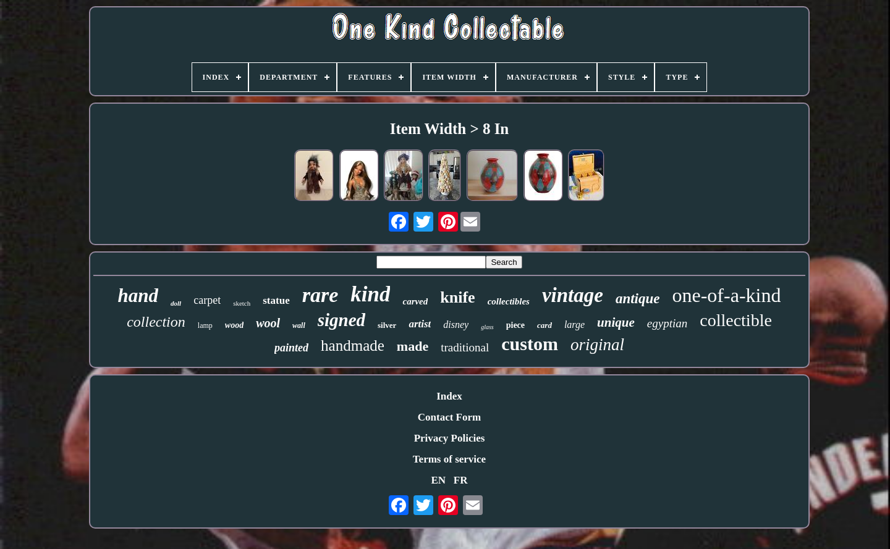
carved (415, 301)
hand (138, 295)
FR (461, 480)
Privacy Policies (449, 438)
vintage (572, 295)
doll (176, 303)
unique (616, 322)
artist (420, 324)
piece (515, 325)
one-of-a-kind (726, 295)
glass (487, 327)
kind (370, 294)
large (574, 324)
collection (156, 322)
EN (438, 480)
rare (320, 294)
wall (298, 325)
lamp (205, 325)
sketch (241, 303)
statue (276, 300)
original (597, 344)
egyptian (667, 323)
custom (529, 343)
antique (638, 298)
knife (457, 297)
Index (449, 396)
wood (234, 325)
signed (341, 320)
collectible (736, 320)
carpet (207, 300)
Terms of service (449, 459)
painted (291, 348)
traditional (465, 347)
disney (455, 324)
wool (268, 323)
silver (387, 325)
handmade (352, 345)
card (544, 325)
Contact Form (449, 417)
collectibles (509, 301)
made (412, 346)
